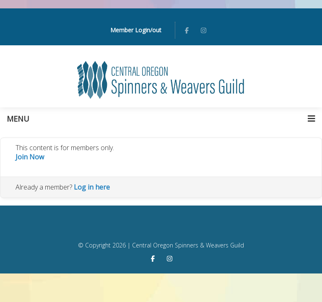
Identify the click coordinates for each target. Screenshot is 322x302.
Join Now (30, 156)
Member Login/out (135, 30)
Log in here (92, 187)
